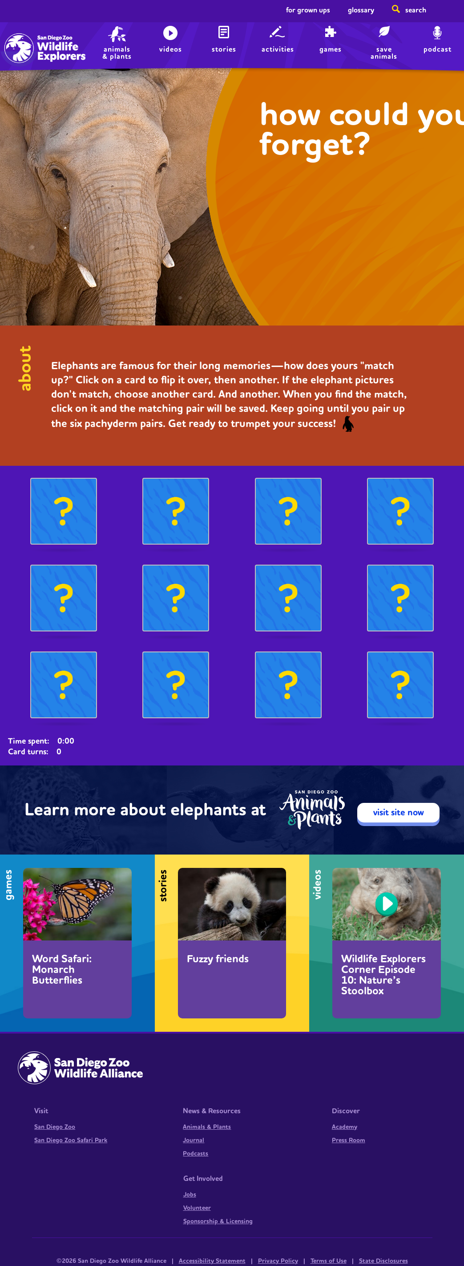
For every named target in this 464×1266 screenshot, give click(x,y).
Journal (193, 1140)
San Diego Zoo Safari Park (70, 1140)
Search (415, 10)
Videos (170, 49)
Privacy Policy (278, 1261)
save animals (384, 53)
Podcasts (195, 1153)
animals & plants (117, 53)
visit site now (398, 812)
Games (330, 49)
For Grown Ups (308, 10)
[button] (64, 513)
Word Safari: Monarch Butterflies (62, 970)
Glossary (361, 10)
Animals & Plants (207, 1127)
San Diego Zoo (54, 1127)
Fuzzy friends (218, 959)
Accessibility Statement (212, 1261)
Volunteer (197, 1208)
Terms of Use (329, 1261)
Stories (224, 49)
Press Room (348, 1140)
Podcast (438, 49)
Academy (344, 1127)
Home (26, 38)
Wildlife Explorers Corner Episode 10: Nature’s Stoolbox (383, 975)
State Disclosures (383, 1261)
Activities (278, 49)
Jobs (189, 1194)
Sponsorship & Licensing (218, 1221)
